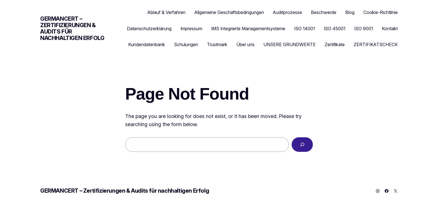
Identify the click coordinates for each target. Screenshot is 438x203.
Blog (349, 12)
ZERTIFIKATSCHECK (376, 44)
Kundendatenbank (146, 44)
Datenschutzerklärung (149, 28)
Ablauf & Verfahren (166, 12)
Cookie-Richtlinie (380, 12)
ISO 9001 (363, 28)
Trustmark (217, 44)
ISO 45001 (334, 28)
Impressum (191, 28)
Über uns (245, 44)
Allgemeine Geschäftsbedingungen (229, 12)
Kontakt (390, 28)
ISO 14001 (304, 28)
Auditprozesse (287, 12)
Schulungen (186, 44)
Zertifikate (335, 44)
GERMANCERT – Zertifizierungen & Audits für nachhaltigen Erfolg (72, 28)
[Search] (302, 144)
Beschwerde (323, 12)
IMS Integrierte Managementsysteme (248, 28)
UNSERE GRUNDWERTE (289, 44)
